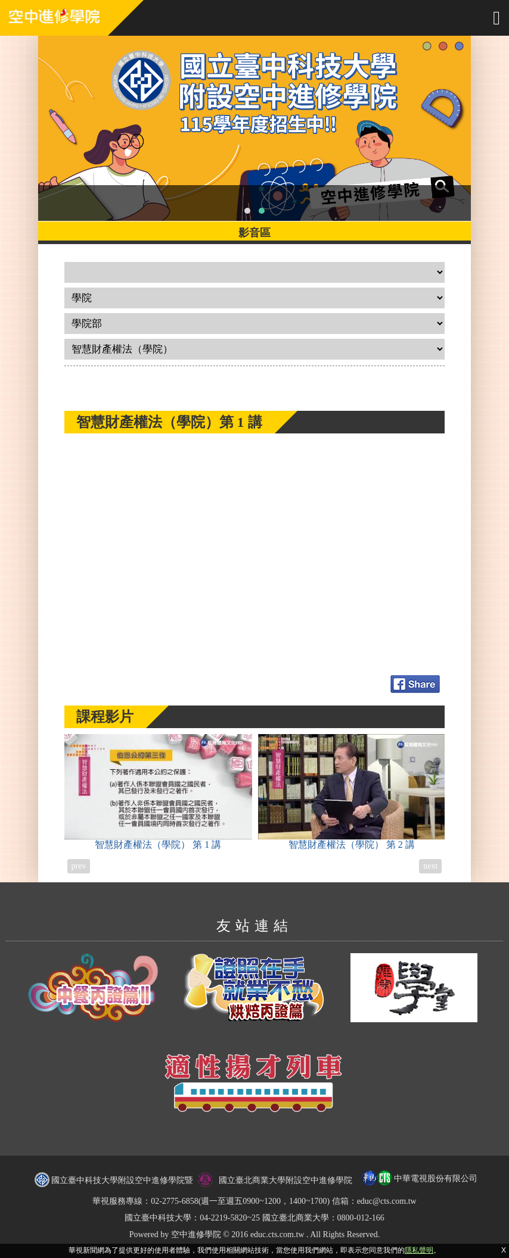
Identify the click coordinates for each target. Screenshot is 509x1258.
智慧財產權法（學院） (158, 792)
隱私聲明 (419, 1250)
